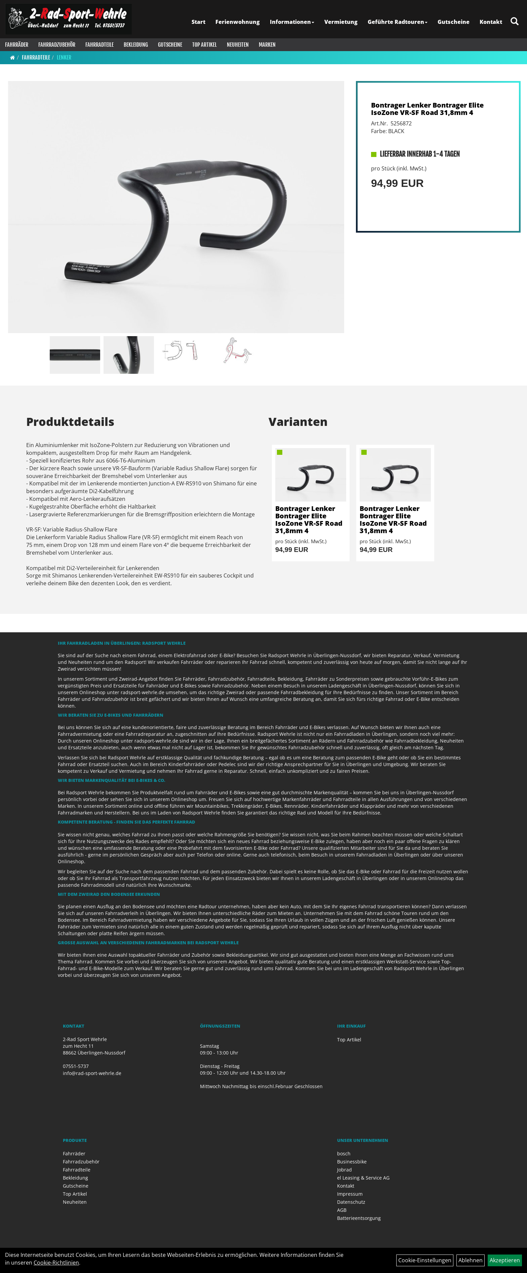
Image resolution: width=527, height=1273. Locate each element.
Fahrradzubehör (56, 44)
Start (198, 22)
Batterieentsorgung (359, 1218)
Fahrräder (16, 44)
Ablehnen (470, 1260)
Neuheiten (238, 44)
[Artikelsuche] (515, 21)
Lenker (64, 57)
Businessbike (352, 1161)
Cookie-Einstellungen (424, 1260)
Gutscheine (454, 22)
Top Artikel (204, 44)
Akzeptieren (505, 1260)
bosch (344, 1153)
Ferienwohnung (237, 22)
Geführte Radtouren (398, 22)
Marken (267, 44)
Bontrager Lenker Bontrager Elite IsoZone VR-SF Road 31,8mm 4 (427, 109)
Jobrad (344, 1169)
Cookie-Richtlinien (56, 1262)
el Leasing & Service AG (363, 1178)
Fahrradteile (99, 44)
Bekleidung (136, 44)
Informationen (292, 22)
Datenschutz (351, 1202)
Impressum (350, 1194)
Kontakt (491, 22)
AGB (342, 1210)
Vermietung (341, 22)
